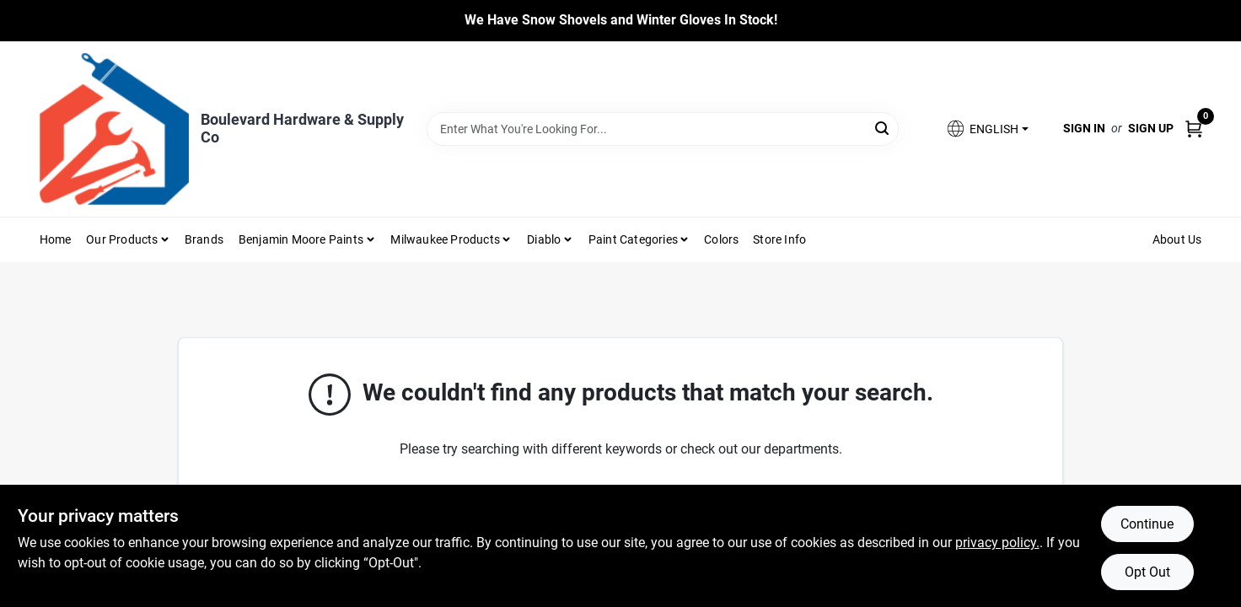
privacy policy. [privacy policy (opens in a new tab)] (997, 542)
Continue (1147, 524)
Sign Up (1151, 128)
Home (56, 239)
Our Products (122, 239)
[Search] (883, 128)
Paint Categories (633, 239)
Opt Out (1147, 572)
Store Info (779, 239)
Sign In (1084, 128)
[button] (986, 128)
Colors (721, 239)
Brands (204, 239)
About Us (1177, 239)
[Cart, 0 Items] (1193, 128)
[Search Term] (663, 129)
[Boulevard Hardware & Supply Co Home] (114, 129)
